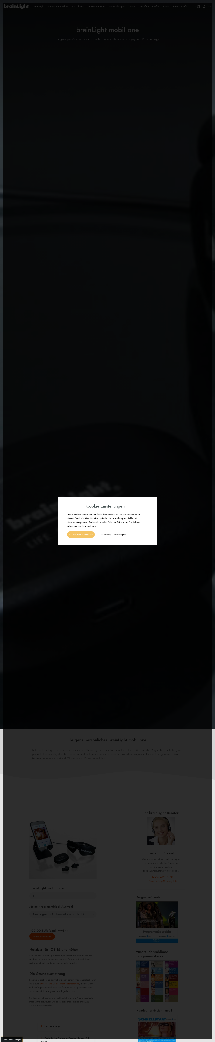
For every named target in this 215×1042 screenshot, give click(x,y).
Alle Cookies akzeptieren (81, 535)
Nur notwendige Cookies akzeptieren (114, 535)
